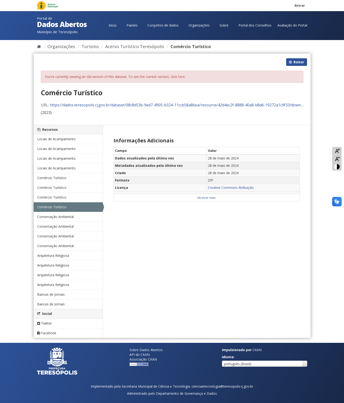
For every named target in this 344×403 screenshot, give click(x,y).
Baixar (296, 62)
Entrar (300, 5)
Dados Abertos (62, 24)
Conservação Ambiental (55, 216)
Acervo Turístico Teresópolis (134, 46)
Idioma (228, 357)
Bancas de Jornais (51, 294)
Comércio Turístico (190, 46)
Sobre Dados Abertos (146, 350)
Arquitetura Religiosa (53, 255)
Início (113, 25)
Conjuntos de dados (163, 25)
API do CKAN (139, 354)
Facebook (46, 333)
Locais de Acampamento (56, 139)
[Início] (39, 46)
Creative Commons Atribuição (231, 187)
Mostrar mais (206, 197)
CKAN (256, 350)
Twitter (44, 323)
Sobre (224, 25)
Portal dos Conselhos (255, 25)
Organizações (199, 25)
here (181, 76)
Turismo (90, 46)
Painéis (132, 25)
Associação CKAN (143, 359)
